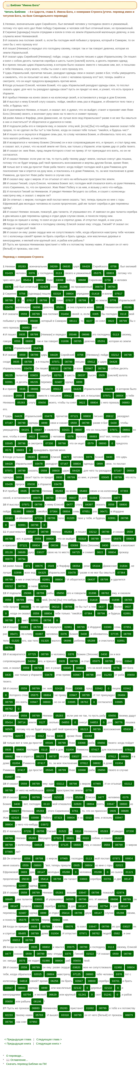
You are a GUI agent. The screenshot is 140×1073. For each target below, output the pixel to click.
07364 (53, 511)
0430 (114, 422)
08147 (41, 872)
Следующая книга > (48, 1043)
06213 (55, 606)
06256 (54, 980)
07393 (124, 490)
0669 (24, 872)
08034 (54, 545)
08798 (128, 354)
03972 (44, 824)
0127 (42, 722)
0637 (102, 606)
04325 (42, 572)
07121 (74, 416)
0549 (51, 565)
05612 (91, 361)
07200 (49, 443)
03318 (57, 293)
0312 (41, 735)
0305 (95, 313)
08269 (54, 266)
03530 (50, 790)
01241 (82, 994)
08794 (111, 286)
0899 (79, 381)
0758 (113, 266)
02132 (77, 987)
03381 (24, 627)
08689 (22, 552)
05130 (9, 552)
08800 (29, 341)
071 (28, 565)
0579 (91, 443)
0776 (113, 300)
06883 (26, 327)
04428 (86, 266)
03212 (115, 354)
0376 (32, 273)
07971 (56, 361)
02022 (119, 865)
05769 (39, 1015)
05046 (73, 334)
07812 (129, 749)
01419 (9, 273)
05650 (42, 402)
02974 (120, 892)
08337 (81, 375)
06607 (73, 497)
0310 (88, 817)
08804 (40, 279)
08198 (37, 1001)
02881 (68, 627)
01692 (90, 1008)
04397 (89, 504)
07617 (118, 293)
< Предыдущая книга (17, 1043)
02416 (59, 688)
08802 (126, 429)
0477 (66, 456)
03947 (89, 368)
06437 (91, 579)
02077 (19, 735)
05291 (60, 307)
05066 (27, 593)
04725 (76, 552)
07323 (58, 817)
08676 (39, 565)
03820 (76, 967)
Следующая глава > (49, 1039)
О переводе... (14, 1055)
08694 (125, 756)
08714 (22, 722)
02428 (44, 286)
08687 (38, 429)
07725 (38, 518)
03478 (9, 307)
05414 (27, 279)
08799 (9, 300)
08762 (105, 593)
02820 (77, 803)
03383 (9, 518)
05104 (96, 565)
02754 (104, 906)
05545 (49, 742)
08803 (110, 273)
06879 (99, 286)
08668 (82, 279)
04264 (32, 661)
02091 (9, 381)
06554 (76, 565)
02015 (38, 974)
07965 (97, 783)
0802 (99, 307)
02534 (44, 586)
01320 (71, 518)
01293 (108, 674)
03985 (71, 701)
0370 (68, 953)
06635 (66, 266)
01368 (63, 286)
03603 (34, 375)
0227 (89, 320)
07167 (9, 422)
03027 (40, 552)
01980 (17, 511)
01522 (58, 797)
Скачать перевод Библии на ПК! (26, 1063)
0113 (59, 273)
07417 (95, 749)
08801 (70, 838)
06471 (104, 511)
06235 (9, 375)
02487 (58, 381)
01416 (95, 293)
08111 (73, 320)
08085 (31, 456)
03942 (128, 661)
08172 (40, 756)
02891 (112, 518)
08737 (53, 756)
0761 (75, 810)
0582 (117, 933)
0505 (102, 375)
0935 (22, 334)
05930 (127, 729)
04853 (65, 722)
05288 (91, 640)
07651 (86, 511)
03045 (9, 443)
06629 (53, 994)
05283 (22, 266)
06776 (118, 722)
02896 (18, 572)
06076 (69, 926)
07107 (32, 531)
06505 (9, 729)
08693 (102, 443)
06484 (121, 695)
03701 (58, 375)
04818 (38, 844)
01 (37, 599)
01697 (39, 633)
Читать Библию (15, 11)
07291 (28, 831)
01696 (65, 341)
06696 (114, 899)
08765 (77, 341)
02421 (66, 429)
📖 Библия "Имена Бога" (23, 5)
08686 (85, 334)
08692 (9, 756)
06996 (36, 307)
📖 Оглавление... (17, 1059)
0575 (22, 960)
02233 (9, 1015)
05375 (97, 273)
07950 (33, 1021)
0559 (24, 313)
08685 (9, 899)
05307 (118, 838)
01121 (129, 872)
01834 (123, 565)
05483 (83, 490)
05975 (37, 497)
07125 (64, 844)
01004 (93, 497)
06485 (22, 933)
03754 (27, 994)
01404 (65, 313)
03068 (59, 279)
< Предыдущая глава (17, 1039)
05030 (34, 320)
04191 (25, 429)
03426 (9, 484)
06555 (70, 899)
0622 (111, 320)
